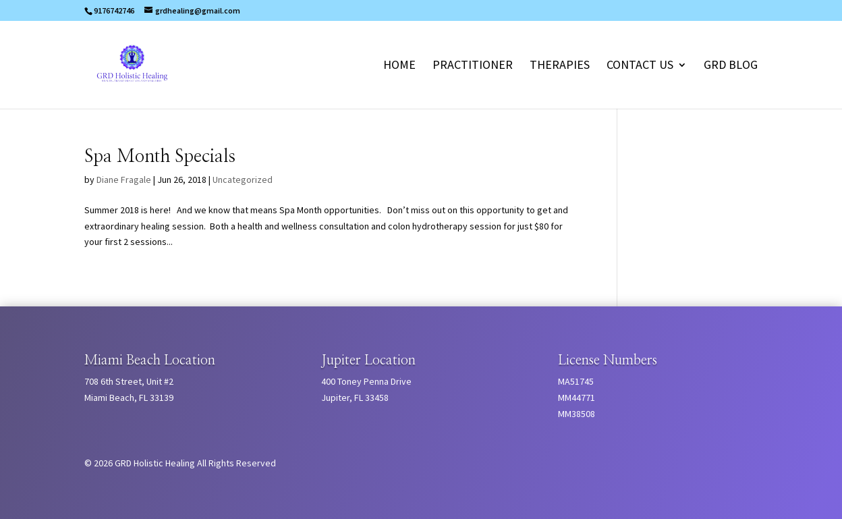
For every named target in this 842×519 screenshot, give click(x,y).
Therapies (560, 66)
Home (399, 66)
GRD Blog (731, 66)
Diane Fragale (123, 179)
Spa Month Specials (159, 156)
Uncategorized (243, 179)
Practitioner (472, 66)
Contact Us (640, 66)
